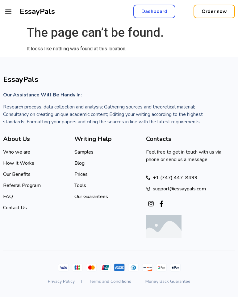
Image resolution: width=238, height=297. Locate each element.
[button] (8, 11)
